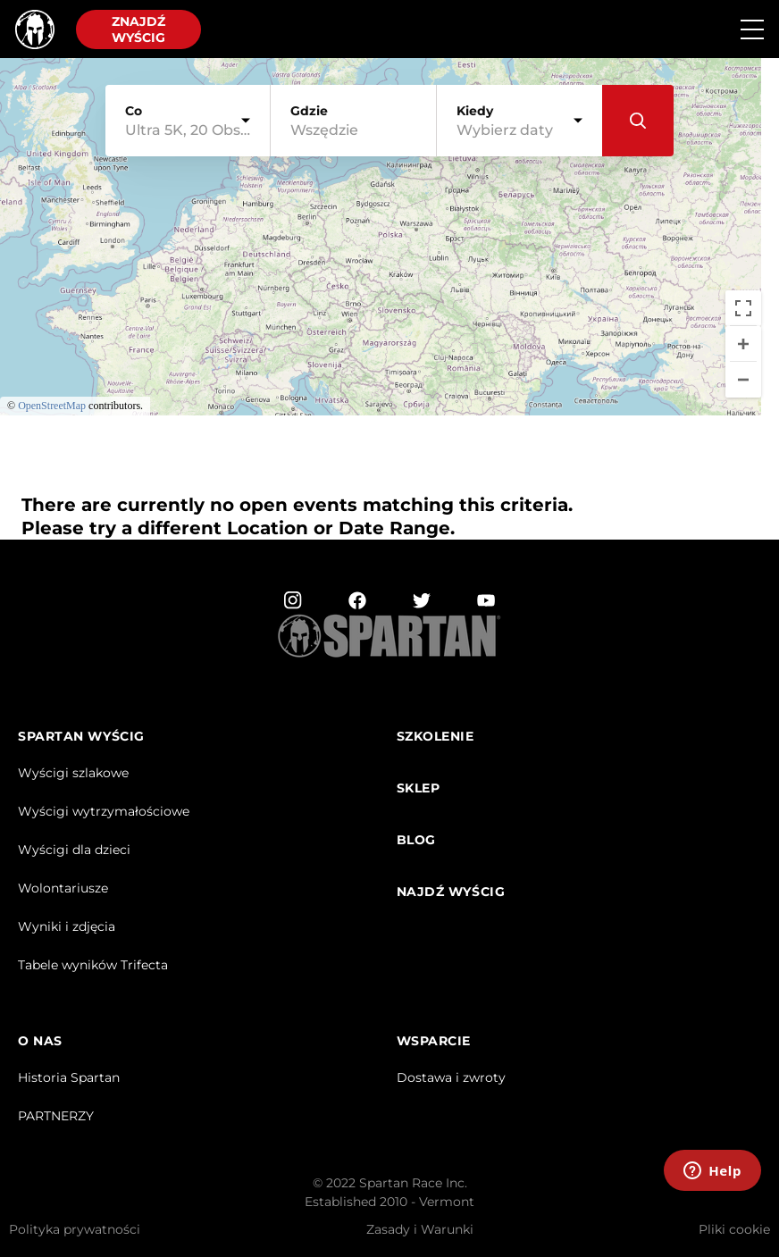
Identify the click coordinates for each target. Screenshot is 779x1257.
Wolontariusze (63, 888)
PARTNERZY (56, 1116)
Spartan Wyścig (81, 736)
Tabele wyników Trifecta (93, 965)
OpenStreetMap (52, 405)
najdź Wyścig (451, 892)
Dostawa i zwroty (451, 1077)
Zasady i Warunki (419, 1229)
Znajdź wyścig (138, 29)
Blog (416, 840)
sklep (418, 788)
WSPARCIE (434, 1041)
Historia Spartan (69, 1077)
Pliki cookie (734, 1229)
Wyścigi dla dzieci (74, 850)
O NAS (40, 1041)
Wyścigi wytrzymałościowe (103, 811)
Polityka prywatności (74, 1229)
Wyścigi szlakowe (73, 773)
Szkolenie (435, 736)
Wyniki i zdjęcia (66, 926)
